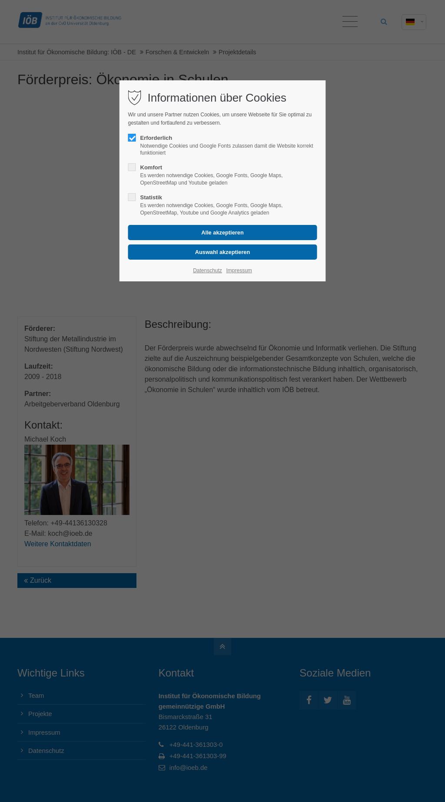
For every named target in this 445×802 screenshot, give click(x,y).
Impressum (239, 270)
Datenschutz (207, 270)
